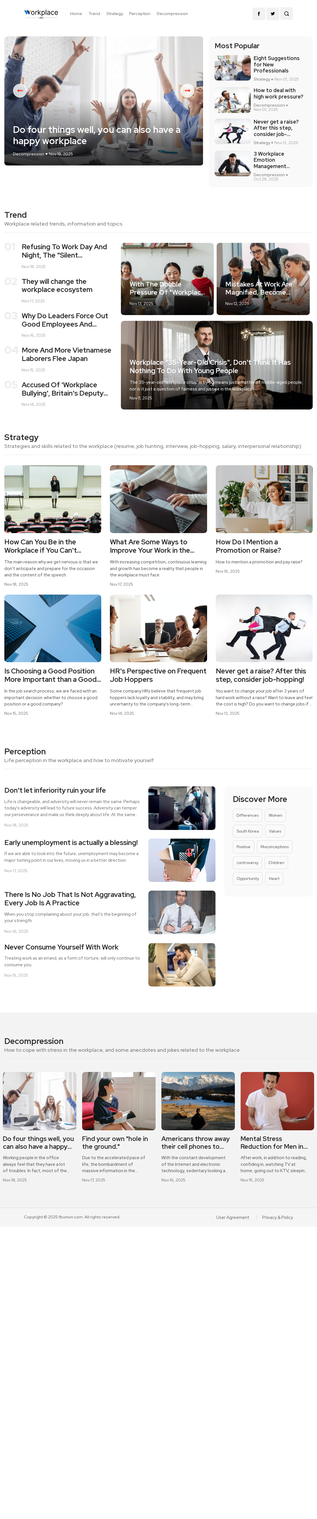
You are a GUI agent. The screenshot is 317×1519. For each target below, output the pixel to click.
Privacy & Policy (278, 1231)
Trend (94, 13)
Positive (243, 858)
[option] (103, 108)
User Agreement (234, 1231)
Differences (247, 825)
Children (275, 874)
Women (274, 825)
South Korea (248, 841)
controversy (247, 874)
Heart (273, 891)
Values (275, 841)
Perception (139, 13)
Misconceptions (274, 858)
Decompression (172, 13)
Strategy (114, 13)
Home (76, 13)
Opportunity (247, 891)
